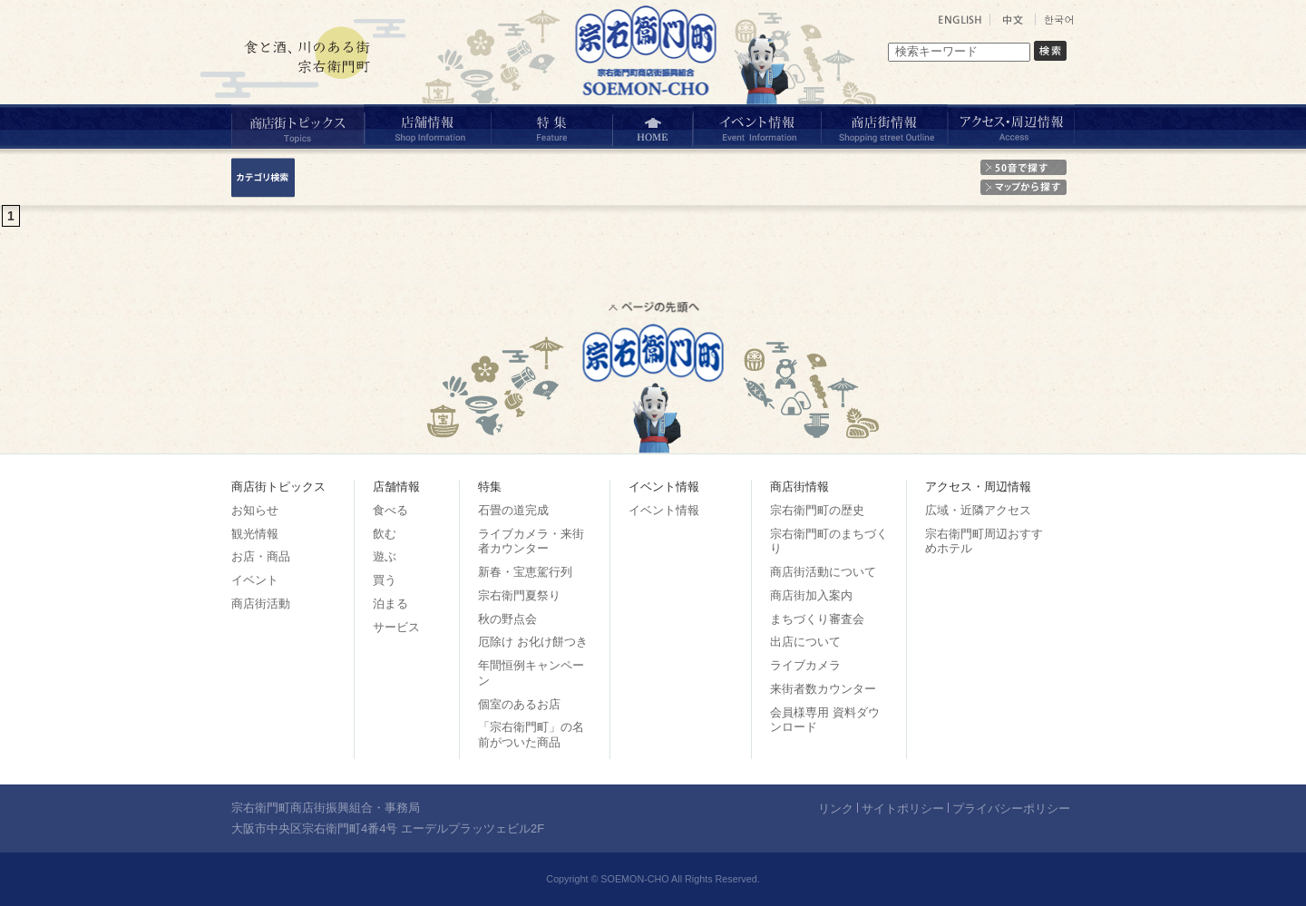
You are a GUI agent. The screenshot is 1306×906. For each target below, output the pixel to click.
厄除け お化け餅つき (533, 641)
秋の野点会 (507, 619)
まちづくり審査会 (817, 619)
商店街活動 (260, 603)
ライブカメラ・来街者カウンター (531, 541)
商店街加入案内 (811, 595)
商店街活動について (823, 572)
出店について (805, 641)
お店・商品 (260, 556)
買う (384, 580)
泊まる (390, 603)
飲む (384, 534)
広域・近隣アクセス (978, 510)
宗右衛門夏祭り (519, 595)
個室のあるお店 (519, 704)
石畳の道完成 (513, 510)
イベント (254, 580)
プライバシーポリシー (1011, 808)
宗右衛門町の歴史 (817, 510)
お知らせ (254, 510)
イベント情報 (664, 510)
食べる (390, 510)
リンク (835, 808)
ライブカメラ (805, 665)
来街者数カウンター (823, 689)
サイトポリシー (903, 808)
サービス (396, 627)
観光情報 (254, 534)
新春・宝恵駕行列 (525, 572)
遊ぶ (384, 556)
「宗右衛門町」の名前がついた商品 (531, 734)
